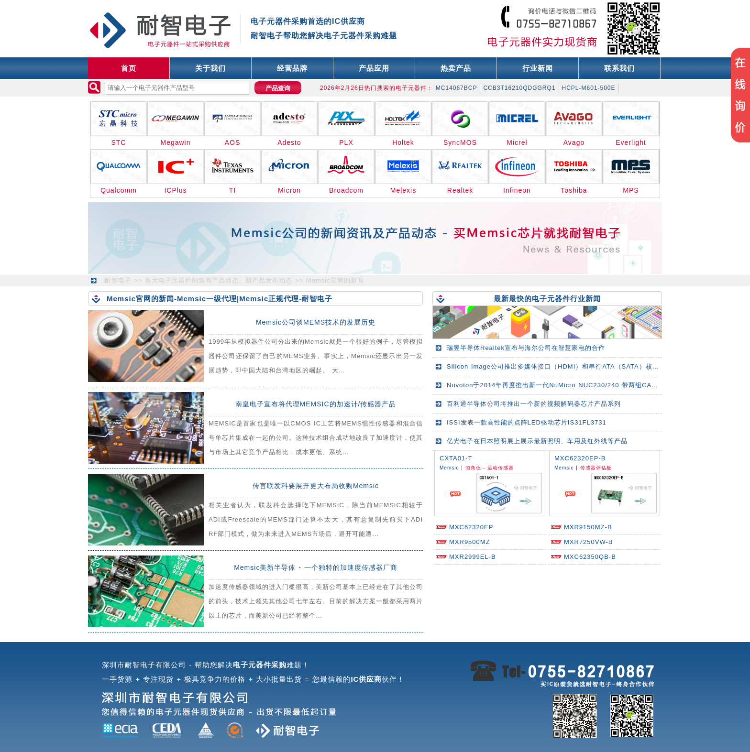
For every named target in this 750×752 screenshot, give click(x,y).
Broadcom (346, 190)
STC (118, 142)
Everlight (631, 142)
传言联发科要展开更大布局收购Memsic (316, 486)
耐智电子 (118, 280)
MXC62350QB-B (590, 556)
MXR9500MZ (469, 541)
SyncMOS (460, 142)
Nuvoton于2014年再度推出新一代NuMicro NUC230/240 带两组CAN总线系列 (565, 385)
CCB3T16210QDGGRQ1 (519, 88)
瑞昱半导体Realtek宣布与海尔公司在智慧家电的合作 (526, 347)
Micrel (517, 142)
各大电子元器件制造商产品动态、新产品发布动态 (218, 280)
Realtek (460, 190)
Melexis (403, 190)
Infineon (517, 190)
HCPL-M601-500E (589, 88)
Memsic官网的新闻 (335, 280)
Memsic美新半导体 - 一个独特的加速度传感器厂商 (315, 567)
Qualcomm (118, 190)
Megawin (175, 142)
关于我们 (210, 68)
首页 (128, 68)
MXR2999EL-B (472, 556)
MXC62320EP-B (580, 458)
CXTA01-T (456, 458)
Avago (574, 142)
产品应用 (374, 68)
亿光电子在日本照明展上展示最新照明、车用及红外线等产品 (537, 441)
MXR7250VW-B (588, 541)
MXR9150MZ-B (588, 527)
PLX (346, 142)
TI (232, 190)
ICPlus (175, 190)
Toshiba (574, 190)
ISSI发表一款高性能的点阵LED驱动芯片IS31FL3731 (527, 422)
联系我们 (619, 68)
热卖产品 (456, 68)
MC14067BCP (456, 88)
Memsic (449, 467)
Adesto (289, 142)
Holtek (403, 142)
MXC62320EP (471, 527)
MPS (631, 190)
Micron (289, 190)
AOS (233, 142)
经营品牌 (292, 68)
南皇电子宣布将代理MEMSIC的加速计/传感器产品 (316, 404)
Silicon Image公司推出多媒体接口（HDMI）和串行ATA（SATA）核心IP (556, 366)
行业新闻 (537, 68)
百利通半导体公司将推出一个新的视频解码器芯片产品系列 (534, 403)
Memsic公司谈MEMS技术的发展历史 (315, 322)
